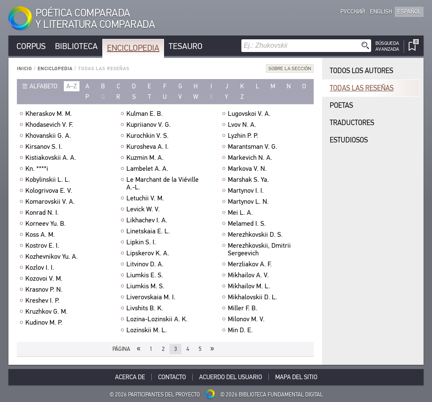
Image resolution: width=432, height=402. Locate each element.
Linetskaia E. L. (148, 231)
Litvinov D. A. (145, 264)
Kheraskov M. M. (48, 114)
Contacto (172, 377)
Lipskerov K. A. (147, 253)
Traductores (352, 122)
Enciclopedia (133, 48)
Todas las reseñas (362, 88)
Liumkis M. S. (145, 286)
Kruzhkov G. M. (46, 311)
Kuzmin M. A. (145, 157)
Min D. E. (240, 330)
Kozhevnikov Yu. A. (51, 256)
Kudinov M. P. (44, 322)
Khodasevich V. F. (49, 125)
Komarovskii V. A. (50, 201)
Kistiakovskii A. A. (50, 157)
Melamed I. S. (247, 223)
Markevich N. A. (250, 157)
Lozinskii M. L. (146, 330)
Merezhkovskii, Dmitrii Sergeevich (259, 249)
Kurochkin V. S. (147, 135)
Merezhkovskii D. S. (255, 234)
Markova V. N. (247, 168)
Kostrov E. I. (42, 245)
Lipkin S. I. (141, 242)
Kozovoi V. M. (44, 278)
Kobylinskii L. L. (47, 179)
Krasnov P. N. (44, 289)
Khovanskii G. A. (48, 135)
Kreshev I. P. (42, 300)
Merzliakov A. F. (250, 264)
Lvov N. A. (242, 125)
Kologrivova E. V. (48, 190)
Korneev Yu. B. (45, 223)
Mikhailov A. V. (248, 275)
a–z (71, 86)
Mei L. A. (240, 212)
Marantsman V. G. (252, 146)
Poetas (341, 105)
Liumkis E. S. (144, 275)
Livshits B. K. (144, 308)
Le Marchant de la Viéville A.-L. (162, 183)
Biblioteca (76, 46)
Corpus (31, 46)
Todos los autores (361, 70)
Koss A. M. (40, 234)
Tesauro (185, 46)
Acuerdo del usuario (230, 377)
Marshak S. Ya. (248, 179)
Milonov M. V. (246, 319)
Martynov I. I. (246, 190)
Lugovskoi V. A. (249, 114)
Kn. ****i (36, 168)
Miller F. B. (242, 308)
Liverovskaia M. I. (150, 297)
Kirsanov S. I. (43, 146)
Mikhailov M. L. (249, 286)
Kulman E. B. (144, 114)
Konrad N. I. (42, 212)
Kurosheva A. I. (147, 146)
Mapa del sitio (296, 377)
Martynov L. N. (248, 201)
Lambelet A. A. (147, 168)
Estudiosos (349, 140)
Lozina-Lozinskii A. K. (157, 319)
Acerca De (130, 377)
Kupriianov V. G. (148, 125)
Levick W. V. (143, 209)
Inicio (24, 68)
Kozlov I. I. (39, 267)
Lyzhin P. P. (243, 135)
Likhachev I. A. (146, 220)
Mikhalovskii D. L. (252, 297)
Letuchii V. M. (145, 198)
